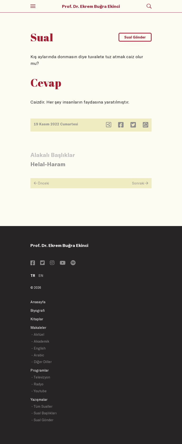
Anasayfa (37, 302)
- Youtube (39, 391)
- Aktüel (37, 334)
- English (38, 348)
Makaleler (38, 328)
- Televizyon (40, 377)
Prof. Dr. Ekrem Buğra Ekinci (91, 6)
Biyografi (37, 310)
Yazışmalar (39, 399)
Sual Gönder (135, 37)
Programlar (39, 370)
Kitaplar (36, 319)
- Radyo (37, 384)
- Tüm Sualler (42, 406)
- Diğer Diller (41, 362)
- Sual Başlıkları (44, 413)
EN (40, 276)
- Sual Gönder (42, 420)
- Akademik (40, 341)
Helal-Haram (47, 164)
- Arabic (37, 355)
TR (32, 276)
